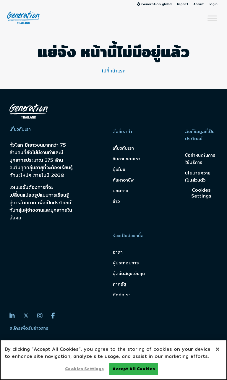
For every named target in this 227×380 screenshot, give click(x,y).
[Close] (217, 349)
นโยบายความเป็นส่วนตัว (197, 176)
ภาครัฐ (119, 284)
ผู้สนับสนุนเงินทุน (129, 273)
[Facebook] (53, 315)
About (198, 4)
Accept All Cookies (134, 369)
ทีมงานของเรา (126, 158)
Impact (183, 4)
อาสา (118, 252)
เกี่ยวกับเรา (123, 148)
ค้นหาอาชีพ (123, 180)
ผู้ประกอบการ (126, 262)
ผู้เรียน (119, 169)
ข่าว (116, 201)
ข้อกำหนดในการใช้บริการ (200, 159)
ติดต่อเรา (122, 294)
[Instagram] (40, 315)
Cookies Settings (201, 192)
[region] (113, 360)
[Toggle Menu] (212, 18)
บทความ (120, 190)
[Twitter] (26, 315)
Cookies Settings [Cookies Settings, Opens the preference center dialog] (84, 369)
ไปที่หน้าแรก (114, 71)
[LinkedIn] (12, 315)
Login (213, 4)
